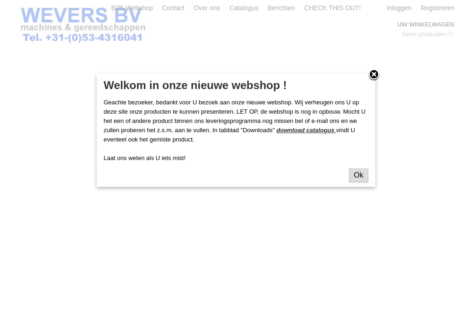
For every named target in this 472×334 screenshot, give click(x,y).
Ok (358, 175)
